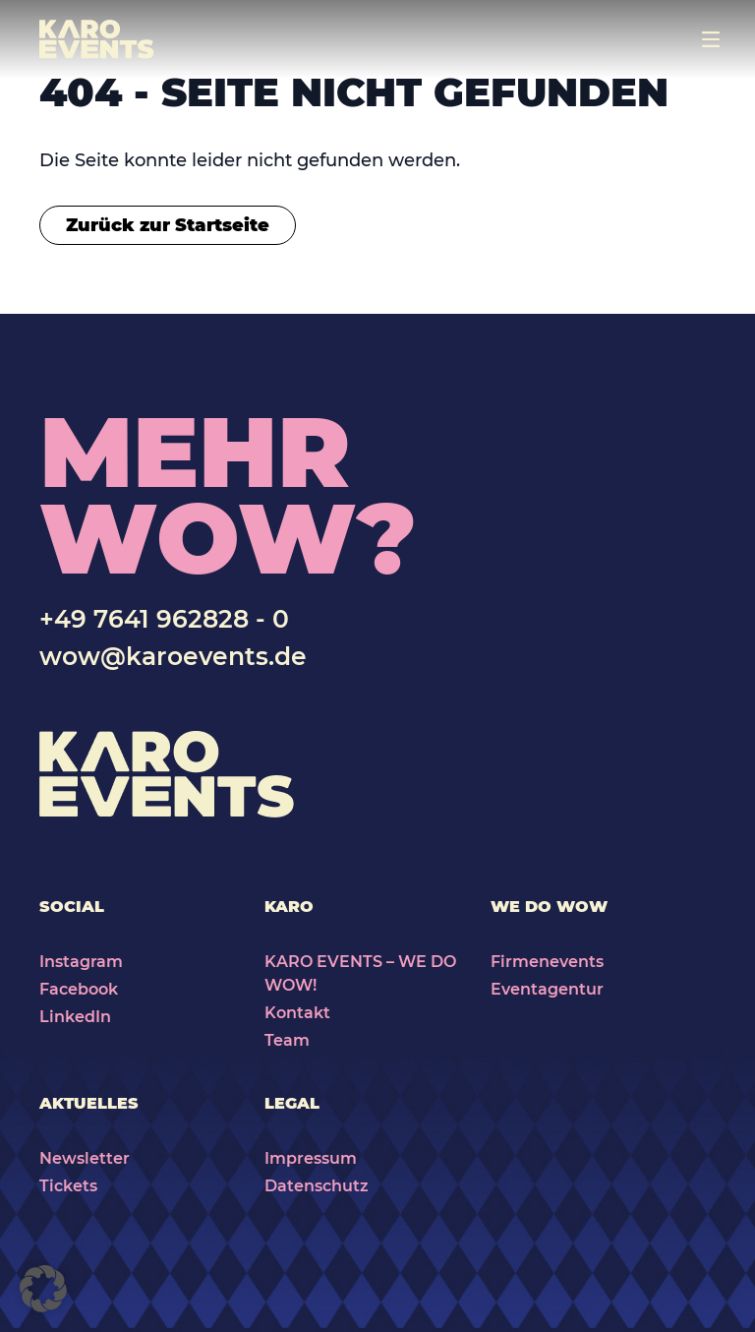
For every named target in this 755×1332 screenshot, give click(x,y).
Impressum (310, 1158)
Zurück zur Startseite (167, 225)
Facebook (78, 989)
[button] (43, 1288)
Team (287, 1040)
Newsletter (84, 1158)
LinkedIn (75, 1016)
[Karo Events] (96, 39)
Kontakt (297, 1012)
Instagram (81, 961)
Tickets (68, 1186)
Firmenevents (547, 961)
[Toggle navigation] (710, 39)
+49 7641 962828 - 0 (164, 619)
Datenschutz (316, 1186)
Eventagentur (547, 989)
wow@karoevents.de (173, 656)
